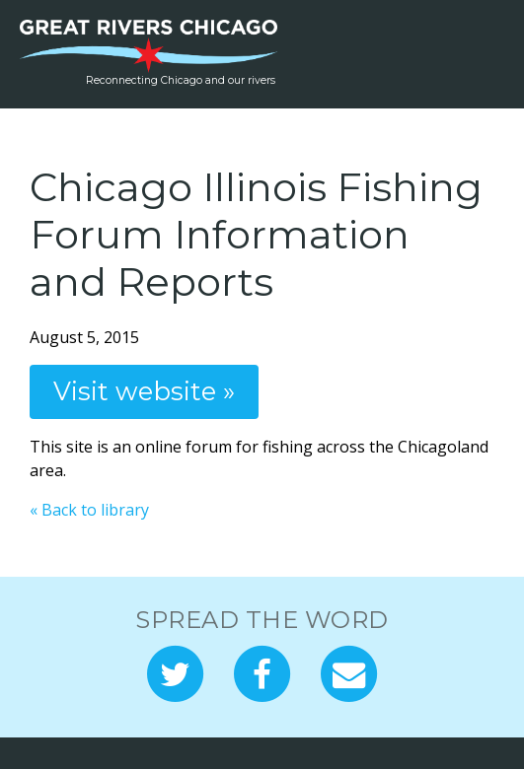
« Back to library (89, 510)
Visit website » (144, 391)
